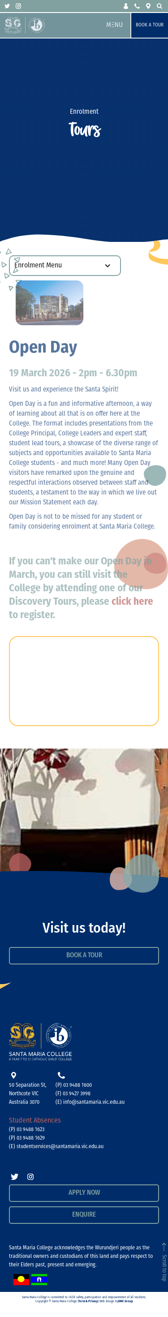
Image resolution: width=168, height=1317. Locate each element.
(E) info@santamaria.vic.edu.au (90, 1102)
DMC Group (125, 1301)
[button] (126, 6)
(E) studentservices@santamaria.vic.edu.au (56, 1146)
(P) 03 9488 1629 (27, 1138)
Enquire (84, 1215)
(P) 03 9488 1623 (26, 1129)
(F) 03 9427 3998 (73, 1094)
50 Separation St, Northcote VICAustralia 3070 (28, 1094)
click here (132, 602)
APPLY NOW (84, 1193)
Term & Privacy (88, 1301)
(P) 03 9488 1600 (74, 1085)
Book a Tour (150, 25)
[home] (51, 25)
